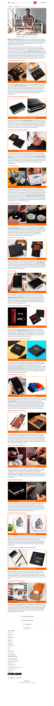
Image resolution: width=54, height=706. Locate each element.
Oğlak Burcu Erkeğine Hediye (32, 36)
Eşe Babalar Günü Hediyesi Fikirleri (13, 661)
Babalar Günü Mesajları (11, 665)
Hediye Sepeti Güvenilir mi (12, 654)
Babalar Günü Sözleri (11, 662)
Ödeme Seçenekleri (11, 653)
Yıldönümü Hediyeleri (11, 634)
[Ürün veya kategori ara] (26, 2)
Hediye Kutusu (10, 643)
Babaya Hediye (10, 632)
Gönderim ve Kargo (11, 651)
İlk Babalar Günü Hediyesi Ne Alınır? (13, 659)
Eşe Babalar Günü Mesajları (12, 664)
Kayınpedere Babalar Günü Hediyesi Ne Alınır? (15, 667)
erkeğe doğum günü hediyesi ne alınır (31, 43)
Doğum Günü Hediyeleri (11, 637)
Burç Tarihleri (10, 670)
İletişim (9, 648)
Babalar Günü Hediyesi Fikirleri (12, 658)
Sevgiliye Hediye (10, 635)
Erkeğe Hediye (10, 640)
